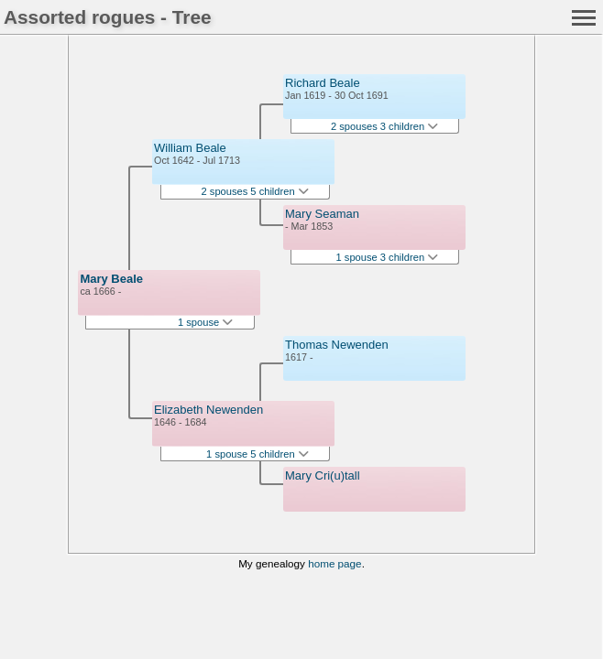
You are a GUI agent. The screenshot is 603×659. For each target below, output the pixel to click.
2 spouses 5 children (255, 191)
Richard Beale (322, 83)
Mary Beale (111, 279)
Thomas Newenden (337, 344)
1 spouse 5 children (257, 453)
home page (334, 563)
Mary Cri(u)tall (322, 475)
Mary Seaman (322, 214)
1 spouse (205, 322)
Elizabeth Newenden (208, 409)
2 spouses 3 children (384, 126)
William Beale (190, 148)
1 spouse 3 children (387, 257)
